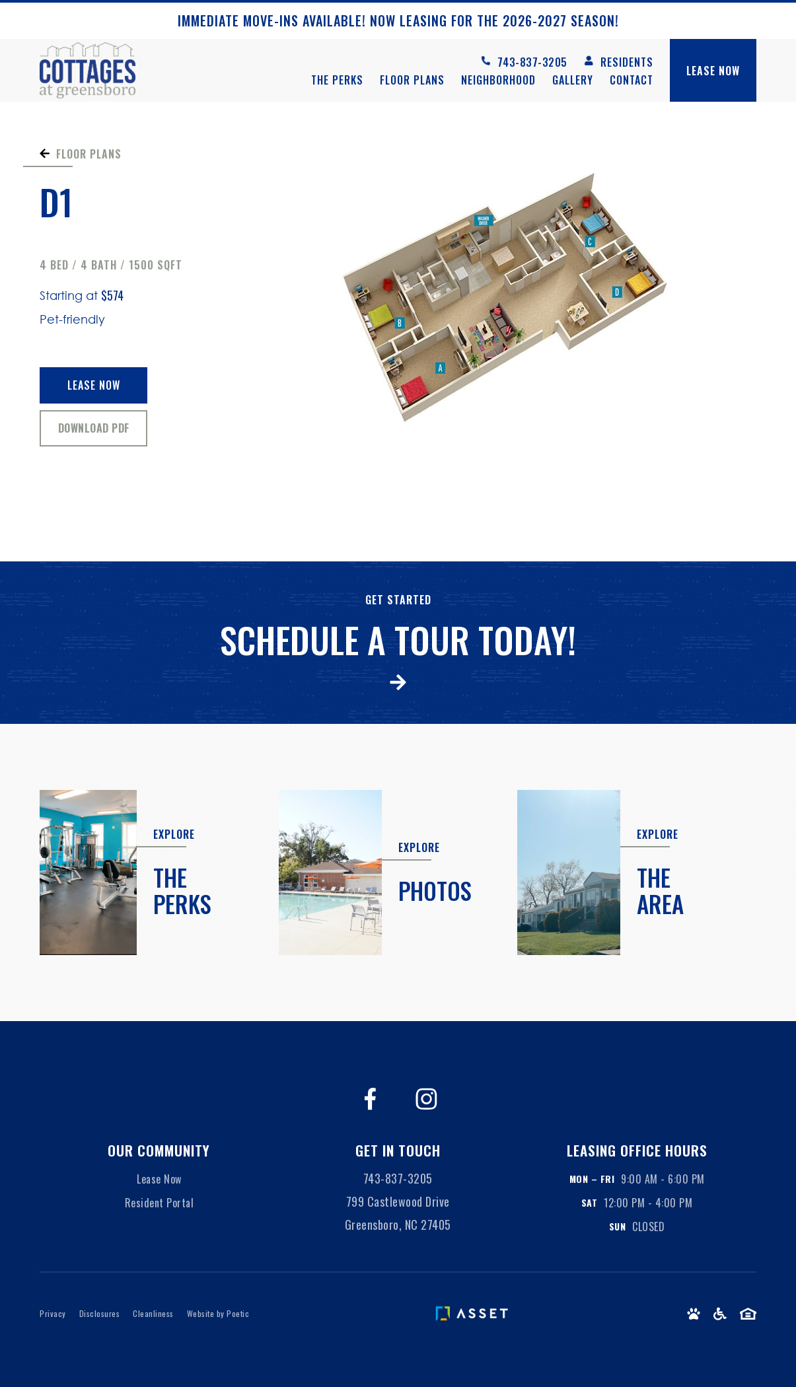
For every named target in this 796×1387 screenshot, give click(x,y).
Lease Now (93, 385)
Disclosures (99, 1313)
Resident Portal (159, 1203)
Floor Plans (412, 80)
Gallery (572, 80)
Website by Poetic (218, 1313)
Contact (631, 80)
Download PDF (93, 428)
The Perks (337, 80)
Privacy (53, 1313)
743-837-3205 (398, 1178)
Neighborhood (498, 80)
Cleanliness (153, 1313)
